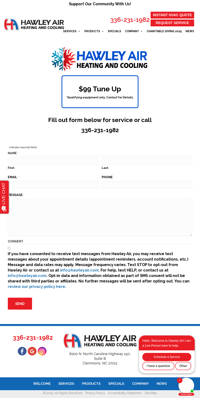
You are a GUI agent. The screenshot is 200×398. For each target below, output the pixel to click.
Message (16, 195)
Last (105, 168)
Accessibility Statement (125, 393)
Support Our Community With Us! (100, 4)
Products (94, 31)
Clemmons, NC (95, 363)
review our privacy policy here (36, 286)
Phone (107, 177)
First (11, 168)
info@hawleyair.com (79, 270)
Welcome (42, 384)
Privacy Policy (95, 393)
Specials (114, 31)
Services (71, 31)
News (190, 31)
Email (13, 177)
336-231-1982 (130, 19)
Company (134, 31)
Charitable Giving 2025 (164, 31)
